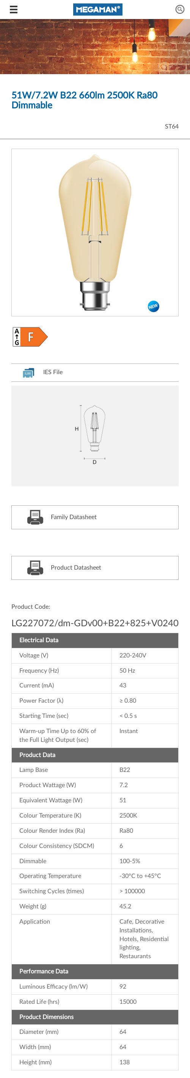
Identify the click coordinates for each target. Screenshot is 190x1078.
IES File (43, 372)
